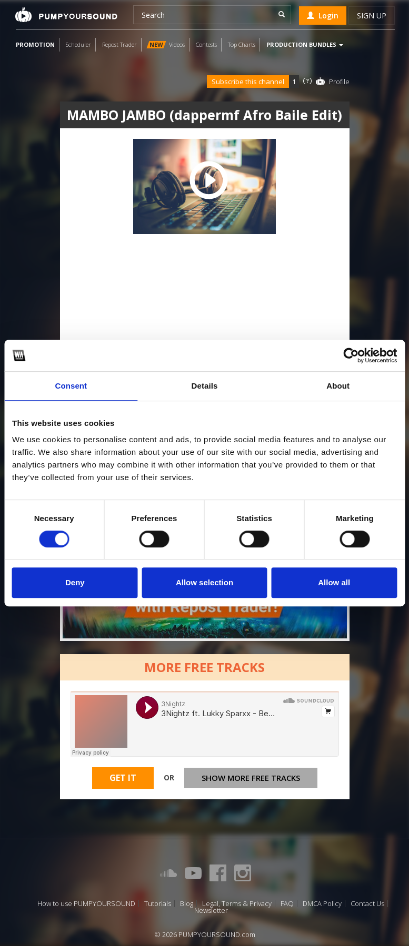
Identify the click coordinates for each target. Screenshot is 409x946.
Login (322, 16)
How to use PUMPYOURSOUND (86, 903)
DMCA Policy (322, 903)
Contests (206, 44)
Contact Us (367, 903)
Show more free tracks (251, 777)
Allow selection (204, 582)
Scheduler (78, 44)
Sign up (371, 16)
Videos (165, 44)
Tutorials (157, 903)
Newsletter (211, 910)
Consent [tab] (71, 385)
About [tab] (338, 385)
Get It (122, 778)
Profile (339, 81)
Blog (186, 903)
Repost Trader (119, 44)
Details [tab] (205, 385)
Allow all (334, 582)
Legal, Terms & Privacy (237, 903)
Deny (75, 582)
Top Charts (241, 44)
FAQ (287, 903)
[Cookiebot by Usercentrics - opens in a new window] (351, 355)
